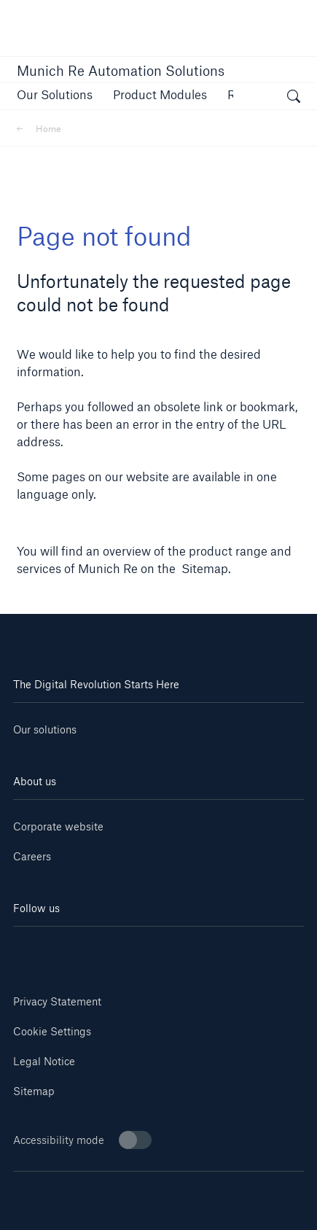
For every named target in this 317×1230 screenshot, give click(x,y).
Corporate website (58, 826)
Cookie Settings (52, 1031)
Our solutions (45, 729)
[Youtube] (86, 948)
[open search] (293, 98)
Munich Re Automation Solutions (120, 70)
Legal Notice (44, 1061)
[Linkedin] (37, 948)
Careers (32, 856)
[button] (55, 94)
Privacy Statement (57, 1001)
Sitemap (34, 1091)
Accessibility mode (82, 1140)
